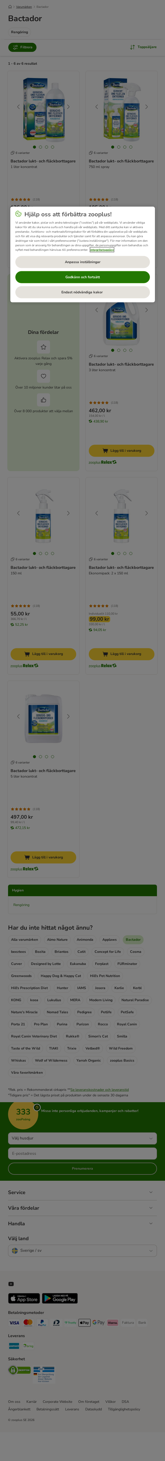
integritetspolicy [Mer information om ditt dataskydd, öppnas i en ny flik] (102, 250)
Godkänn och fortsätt (82, 277)
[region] (82, 254)
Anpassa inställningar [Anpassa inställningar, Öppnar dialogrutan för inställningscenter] (82, 262)
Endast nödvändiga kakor (82, 292)
